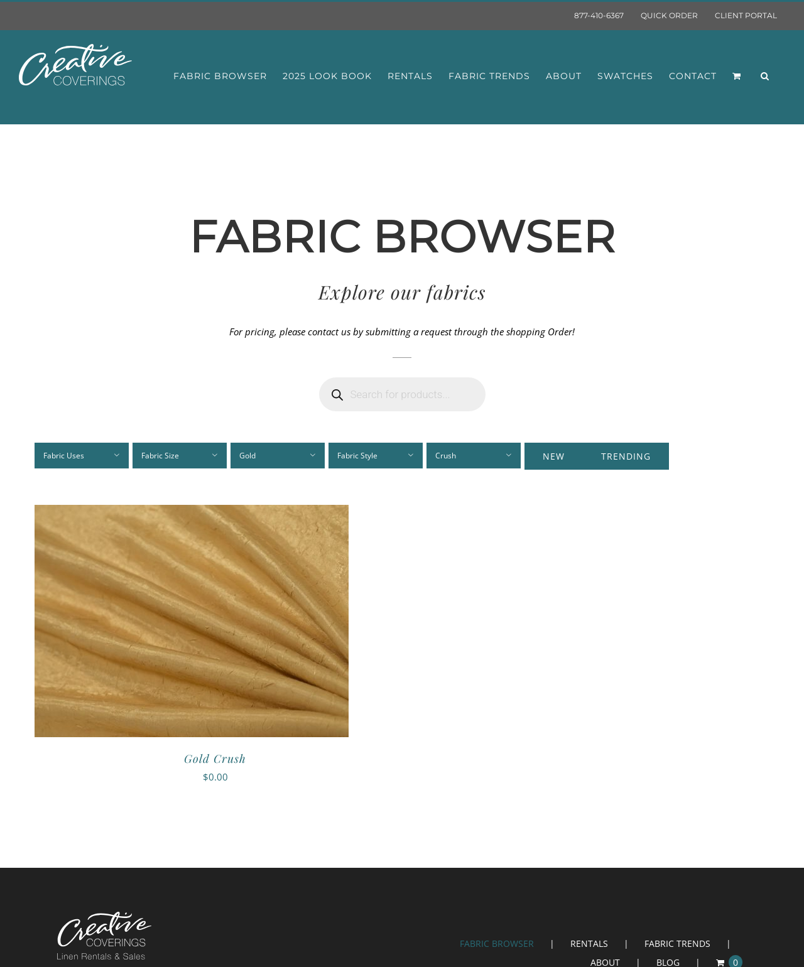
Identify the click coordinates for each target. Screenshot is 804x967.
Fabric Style (357, 455)
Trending (626, 456)
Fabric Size (160, 455)
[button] (765, 76)
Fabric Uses (63, 455)
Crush (445, 455)
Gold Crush (215, 758)
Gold (247, 455)
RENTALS (589, 943)
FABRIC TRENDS (677, 943)
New (554, 456)
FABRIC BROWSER (497, 943)
